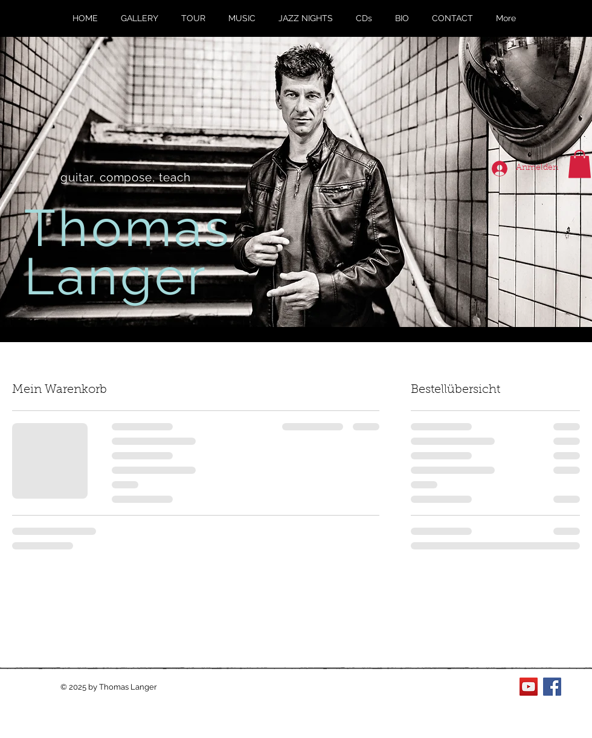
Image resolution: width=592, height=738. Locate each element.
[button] (579, 164)
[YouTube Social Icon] (529, 687)
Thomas (128, 228)
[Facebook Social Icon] (552, 687)
